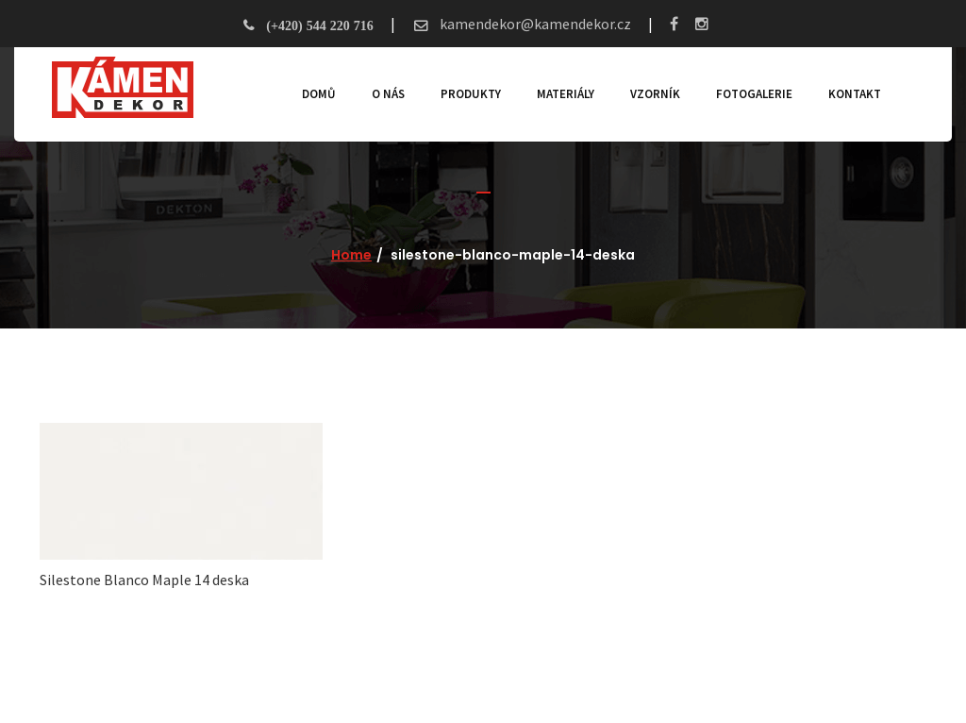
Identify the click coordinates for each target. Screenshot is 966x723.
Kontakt (854, 94)
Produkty (471, 94)
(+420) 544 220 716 (319, 25)
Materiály (565, 94)
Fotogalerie (754, 94)
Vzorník (655, 94)
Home (351, 254)
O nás (388, 94)
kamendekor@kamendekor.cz (534, 23)
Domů (319, 94)
